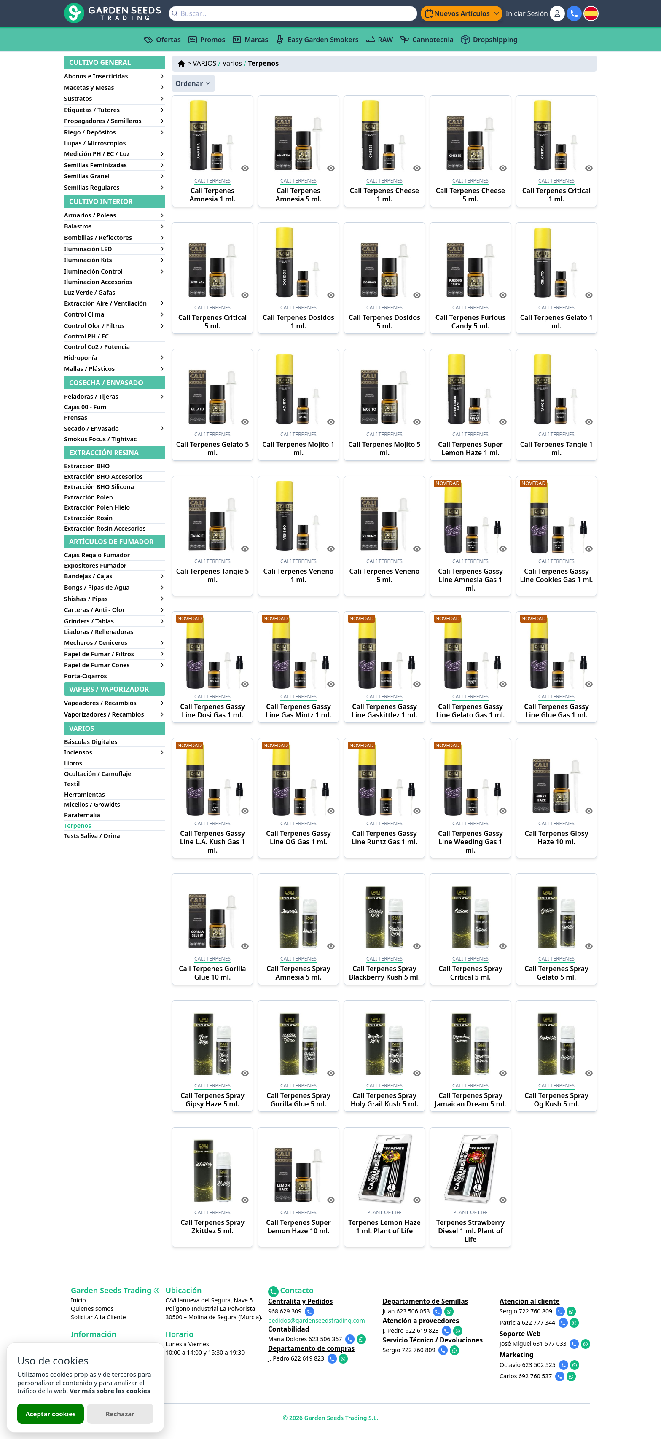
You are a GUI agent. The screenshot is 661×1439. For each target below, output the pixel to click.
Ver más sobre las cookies (110, 1390)
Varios (234, 63)
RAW (379, 40)
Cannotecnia (427, 40)
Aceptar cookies (50, 1413)
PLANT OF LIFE (384, 1212)
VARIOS (206, 63)
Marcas (250, 40)
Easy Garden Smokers (316, 40)
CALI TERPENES (212, 180)
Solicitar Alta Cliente (98, 1317)
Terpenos (263, 63)
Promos (206, 40)
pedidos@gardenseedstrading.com (325, 1319)
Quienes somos (92, 1309)
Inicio (78, 1300)
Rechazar (120, 1413)
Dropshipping (489, 40)
